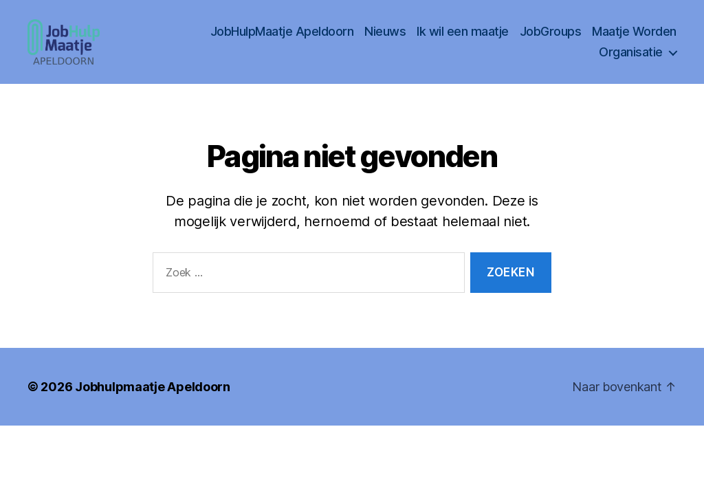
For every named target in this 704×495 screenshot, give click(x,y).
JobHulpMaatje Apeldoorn (282, 38)
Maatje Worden (634, 38)
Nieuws (385, 38)
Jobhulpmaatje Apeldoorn (152, 400)
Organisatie (631, 59)
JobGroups (551, 38)
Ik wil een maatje (463, 38)
